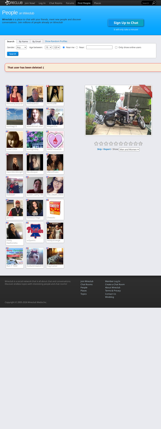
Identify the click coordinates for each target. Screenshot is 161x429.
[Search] (146, 3)
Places (97, 3)
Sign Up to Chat (126, 22)
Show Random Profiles (56, 41)
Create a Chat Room (115, 284)
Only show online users (130, 47)
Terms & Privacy (113, 290)
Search (10, 41)
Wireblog (109, 297)
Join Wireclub (86, 281)
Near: (82, 47)
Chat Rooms (55, 3)
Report (107, 149)
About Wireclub (112, 287)
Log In (42, 3)
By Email (36, 41)
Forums (70, 3)
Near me (70, 47)
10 (140, 143)
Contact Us (110, 293)
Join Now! (30, 3)
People (83, 287)
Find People (84, 3)
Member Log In (112, 281)
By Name (23, 41)
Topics (83, 293)
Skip (99, 149)
